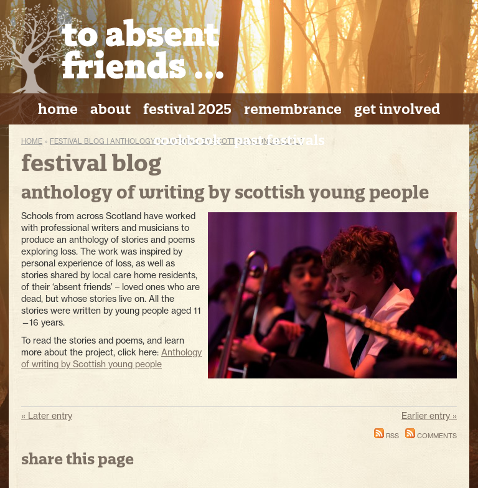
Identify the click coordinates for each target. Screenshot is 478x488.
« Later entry (46, 415)
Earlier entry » (429, 415)
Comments (431, 435)
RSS (386, 435)
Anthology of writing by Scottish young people (111, 358)
